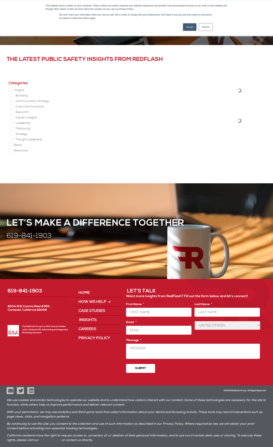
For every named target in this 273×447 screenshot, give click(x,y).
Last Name (203, 304)
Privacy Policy (94, 338)
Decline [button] (205, 27)
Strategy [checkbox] (21, 134)
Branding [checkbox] (22, 95)
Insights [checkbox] (19, 90)
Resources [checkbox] (21, 150)
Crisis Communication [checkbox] (30, 106)
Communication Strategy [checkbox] (32, 101)
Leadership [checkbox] (23, 123)
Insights (87, 320)
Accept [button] (189, 27)
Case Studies (91, 311)
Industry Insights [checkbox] (26, 117)
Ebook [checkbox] (18, 145)
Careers (87, 329)
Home (84, 292)
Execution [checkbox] (22, 112)
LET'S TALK (141, 291)
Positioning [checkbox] (23, 128)
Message (133, 340)
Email (131, 322)
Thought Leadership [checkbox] (29, 139)
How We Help (94, 302)
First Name (135, 304)
